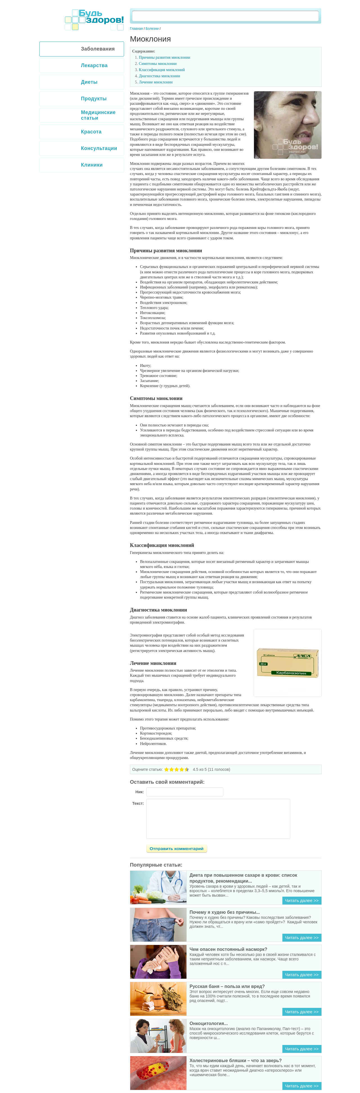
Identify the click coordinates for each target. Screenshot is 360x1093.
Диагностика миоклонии (159, 76)
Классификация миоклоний (162, 70)
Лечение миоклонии (156, 82)
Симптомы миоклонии (158, 64)
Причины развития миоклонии (164, 57)
